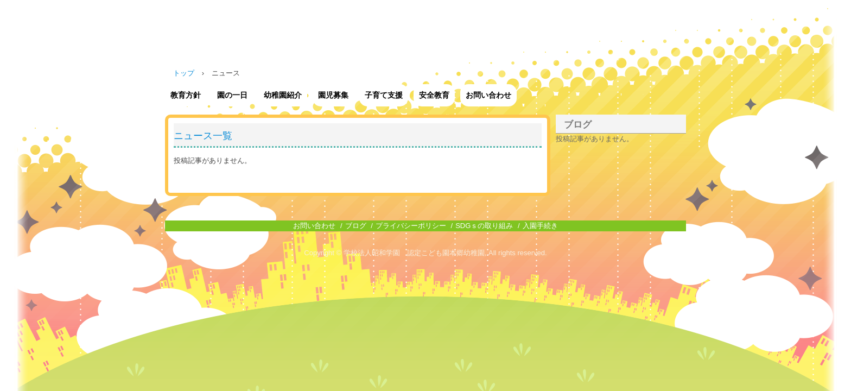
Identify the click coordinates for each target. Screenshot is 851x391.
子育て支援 (384, 95)
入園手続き (540, 226)
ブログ (578, 124)
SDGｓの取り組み (484, 226)
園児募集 (333, 95)
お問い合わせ (488, 95)
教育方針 (185, 95)
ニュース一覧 (203, 135)
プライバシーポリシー (411, 226)
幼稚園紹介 (283, 95)
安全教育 (434, 95)
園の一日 (232, 95)
